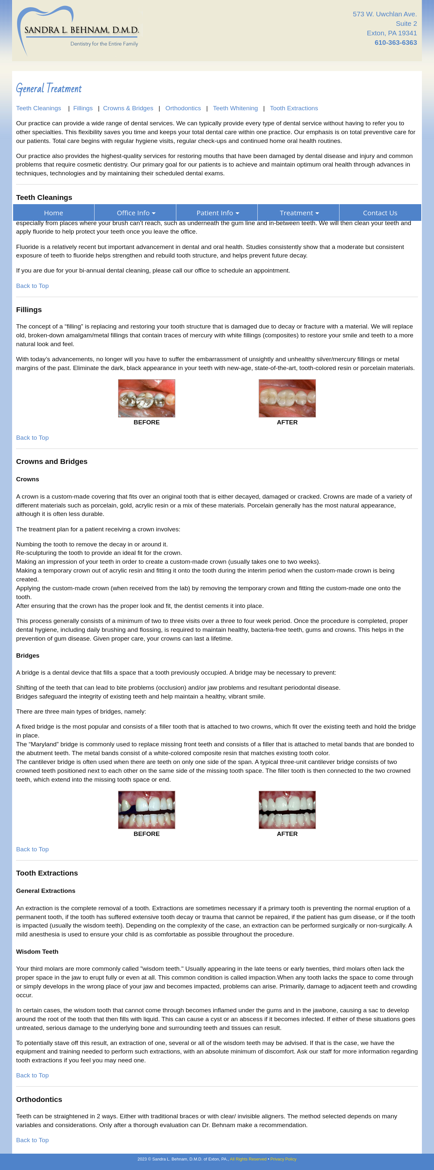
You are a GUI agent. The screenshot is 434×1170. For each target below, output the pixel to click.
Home (53, 212)
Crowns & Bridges (128, 108)
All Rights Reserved (248, 1159)
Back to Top (32, 285)
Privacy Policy (283, 1159)
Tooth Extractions (294, 108)
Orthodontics (183, 108)
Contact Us (380, 212)
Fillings (83, 108)
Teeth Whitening (235, 108)
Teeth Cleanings (39, 108)
